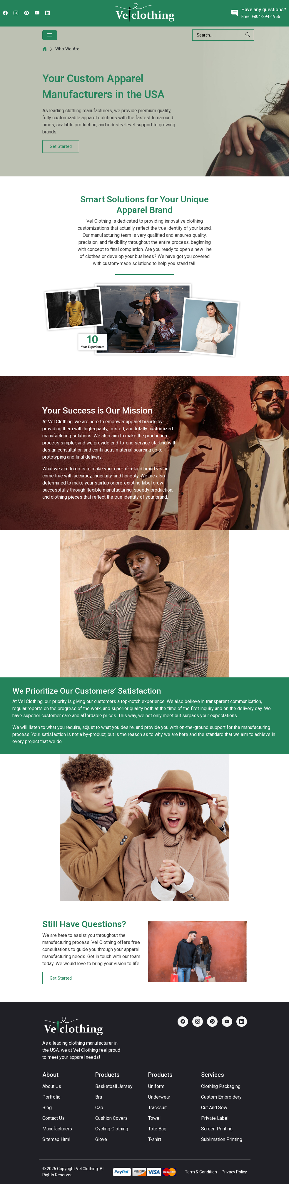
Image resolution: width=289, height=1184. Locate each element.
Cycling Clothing (111, 1129)
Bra (98, 1097)
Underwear (159, 1097)
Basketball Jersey (114, 1086)
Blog (47, 1107)
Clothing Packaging (220, 1086)
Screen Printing (217, 1129)
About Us (51, 1086)
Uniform (156, 1086)
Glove (101, 1139)
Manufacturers (57, 1129)
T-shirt (154, 1139)
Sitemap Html (56, 1139)
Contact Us (53, 1118)
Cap (99, 1107)
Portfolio (51, 1097)
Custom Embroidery (221, 1097)
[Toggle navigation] (49, 35)
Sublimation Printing (221, 1139)
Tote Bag (157, 1129)
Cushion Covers (111, 1118)
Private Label (214, 1118)
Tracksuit (157, 1107)
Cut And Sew (214, 1107)
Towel (154, 1118)
